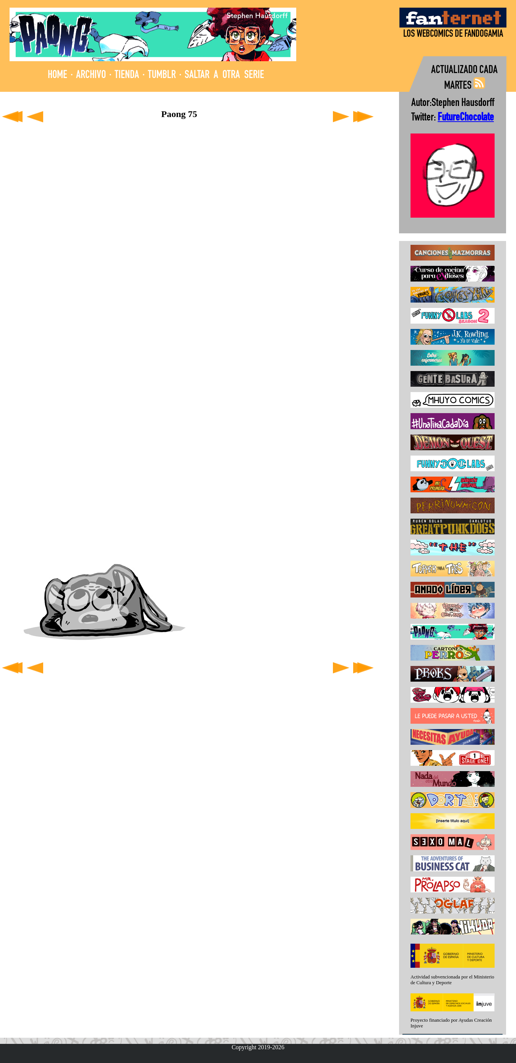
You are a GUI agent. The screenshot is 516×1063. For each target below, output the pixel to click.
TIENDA (127, 75)
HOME (57, 75)
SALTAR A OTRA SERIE (224, 75)
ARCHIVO (91, 75)
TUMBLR (162, 75)
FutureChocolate (466, 118)
